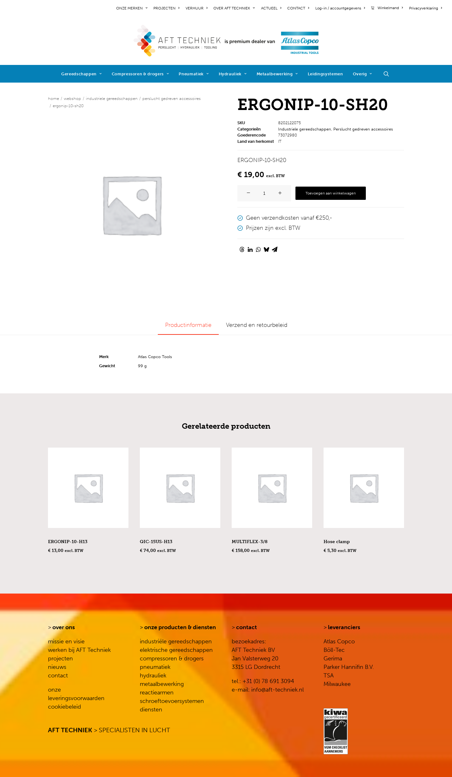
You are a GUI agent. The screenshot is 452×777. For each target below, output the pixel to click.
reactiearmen (157, 692)
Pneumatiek (194, 74)
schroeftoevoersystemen (172, 701)
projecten (60, 658)
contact (58, 675)
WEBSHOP (72, 98)
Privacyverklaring (425, 8)
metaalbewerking (162, 684)
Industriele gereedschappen (112, 98)
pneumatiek (155, 667)
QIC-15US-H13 (156, 541)
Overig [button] (362, 74)
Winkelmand (390, 8)
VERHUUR (196, 8)
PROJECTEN (166, 8)
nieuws (57, 667)
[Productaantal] (264, 193)
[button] (389, 73)
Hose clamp (337, 541)
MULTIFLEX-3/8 (249, 541)
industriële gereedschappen (176, 641)
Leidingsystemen (325, 74)
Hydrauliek (233, 74)
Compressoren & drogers (140, 74)
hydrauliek (153, 675)
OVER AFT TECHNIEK (234, 8)
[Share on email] (274, 249)
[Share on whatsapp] (258, 249)
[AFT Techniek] (226, 40)
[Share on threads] (242, 249)
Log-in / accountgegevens (340, 8)
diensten (151, 709)
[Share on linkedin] (250, 249)
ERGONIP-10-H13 (67, 541)
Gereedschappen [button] (81, 74)
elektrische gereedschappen (176, 650)
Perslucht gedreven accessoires (171, 98)
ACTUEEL (271, 8)
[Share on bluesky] (266, 249)
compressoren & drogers (172, 658)
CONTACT (298, 8)
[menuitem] (133, 8)
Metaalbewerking (277, 74)
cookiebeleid (64, 706)
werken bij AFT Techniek (79, 650)
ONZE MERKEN (131, 8)
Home (53, 98)
